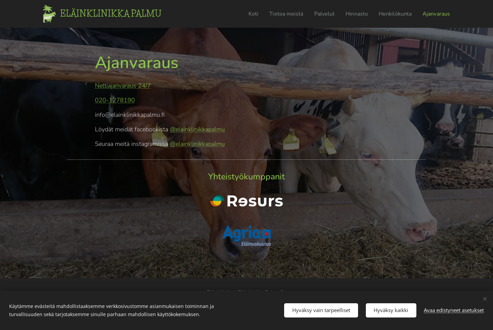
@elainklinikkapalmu (197, 129)
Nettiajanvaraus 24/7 (123, 86)
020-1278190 (115, 100)
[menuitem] (242, 13)
